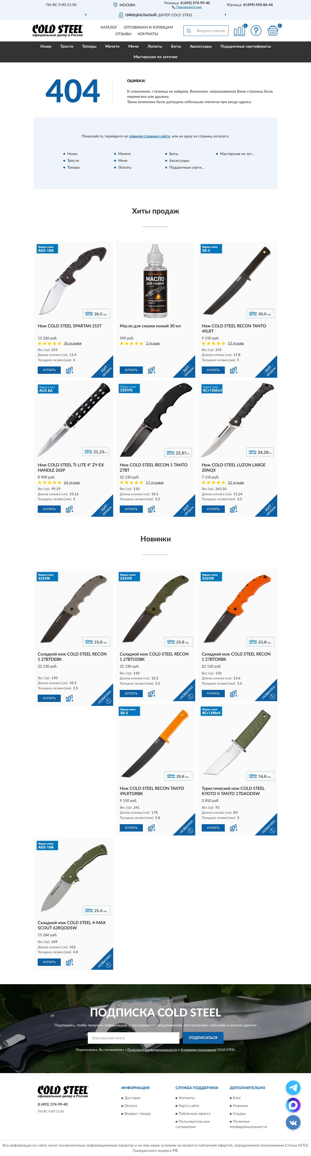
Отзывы (123, 34)
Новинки (240, 1106)
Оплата (130, 1106)
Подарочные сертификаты (246, 47)
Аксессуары (201, 47)
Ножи (45, 47)
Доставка (132, 1098)
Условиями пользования (198, 1049)
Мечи (133, 47)
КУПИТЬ (49, 370)
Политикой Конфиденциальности (152, 1049)
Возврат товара (137, 1114)
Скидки (239, 1114)
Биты (176, 47)
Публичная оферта (194, 1114)
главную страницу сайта (149, 136)
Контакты (148, 34)
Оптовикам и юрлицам (148, 27)
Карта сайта (189, 1106)
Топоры (89, 47)
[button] (187, 6)
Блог (237, 1098)
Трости (66, 47)
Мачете (112, 47)
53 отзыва (236, 343)
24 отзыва (72, 482)
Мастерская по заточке (155, 57)
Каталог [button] (109, 27)
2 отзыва (153, 343)
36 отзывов (72, 343)
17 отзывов (154, 482)
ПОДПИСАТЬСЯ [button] (203, 1038)
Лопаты (155, 47)
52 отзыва (236, 482)
